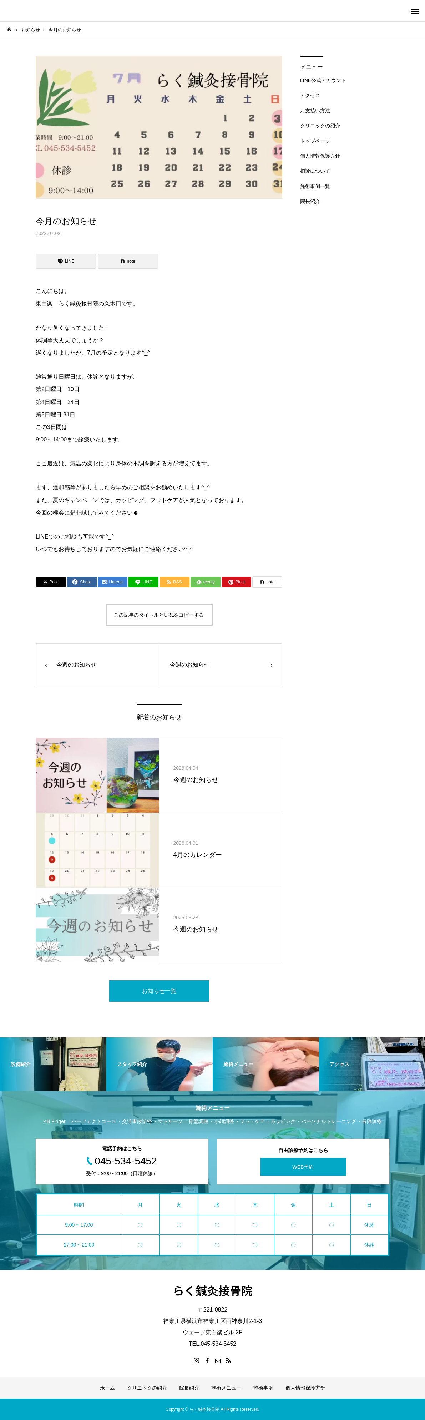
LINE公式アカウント (323, 80)
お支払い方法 (315, 110)
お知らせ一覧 (159, 991)
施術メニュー (226, 1388)
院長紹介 (310, 201)
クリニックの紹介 (320, 125)
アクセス (310, 95)
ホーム (107, 1388)
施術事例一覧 (315, 186)
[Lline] (66, 261)
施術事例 (263, 1388)
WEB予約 (303, 1167)
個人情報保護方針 (320, 156)
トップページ (315, 141)
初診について (315, 171)
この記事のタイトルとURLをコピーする (159, 615)
